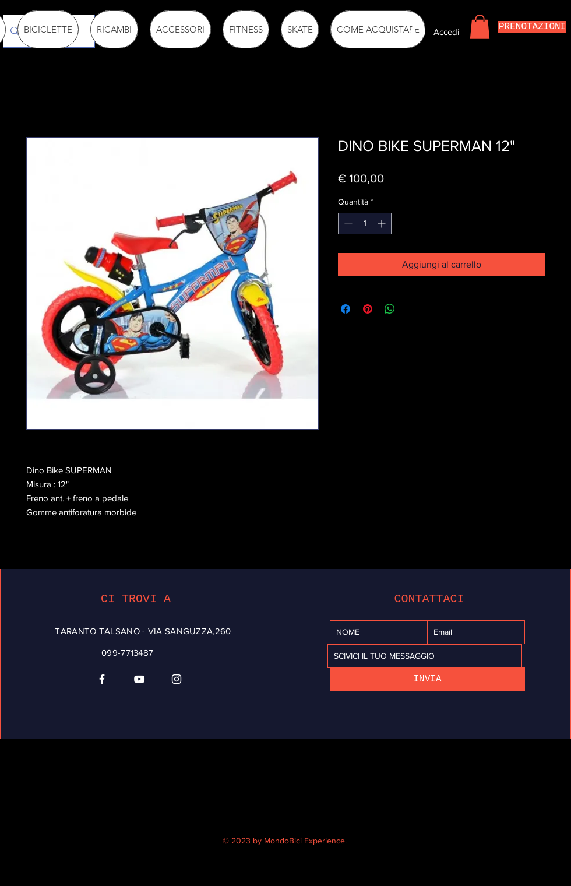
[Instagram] (176, 679)
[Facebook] (102, 679)
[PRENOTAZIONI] (532, 27)
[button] (480, 27)
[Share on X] (412, 309)
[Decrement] (347, 223)
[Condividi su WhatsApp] (390, 309)
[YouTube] (139, 679)
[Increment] (382, 223)
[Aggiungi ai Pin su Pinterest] (368, 309)
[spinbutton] (364, 223)
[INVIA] (427, 679)
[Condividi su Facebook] (346, 309)
